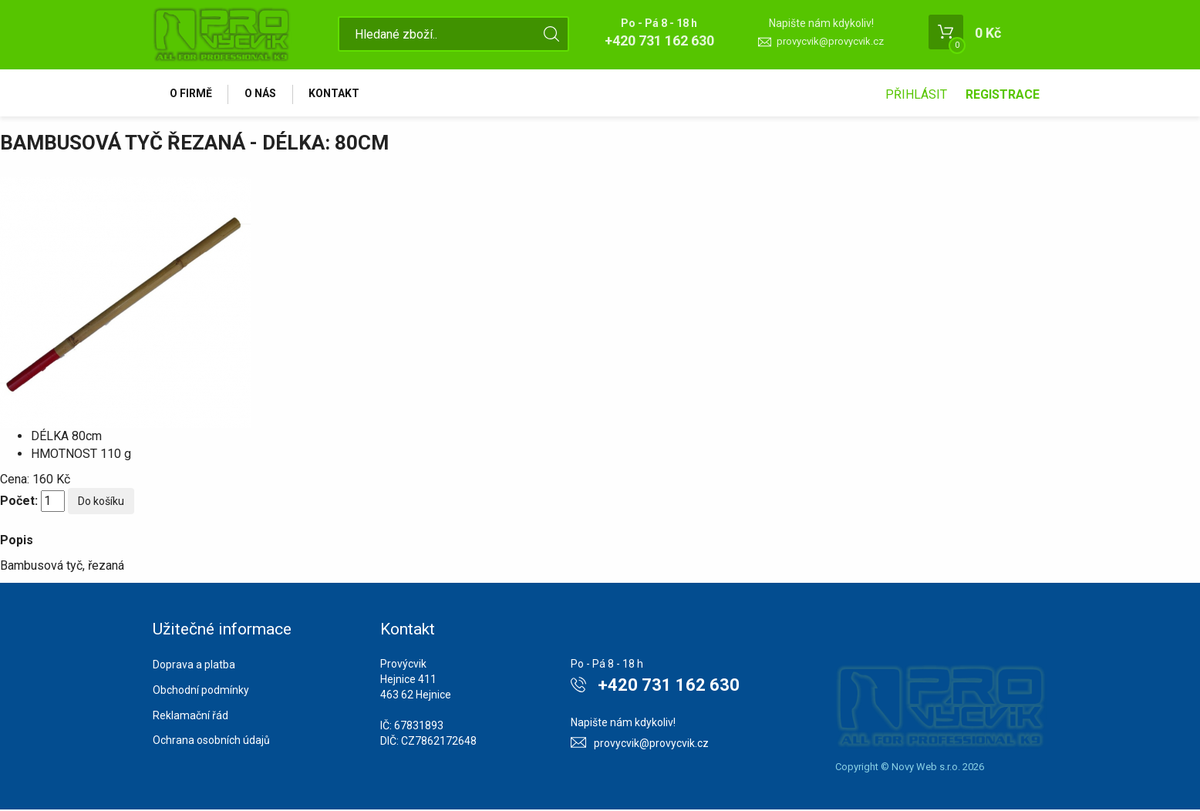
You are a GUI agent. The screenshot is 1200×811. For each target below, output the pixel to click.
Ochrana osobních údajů (211, 742)
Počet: (19, 502)
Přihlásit (916, 94)
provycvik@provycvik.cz (830, 41)
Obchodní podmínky (201, 692)
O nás (263, 94)
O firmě (191, 94)
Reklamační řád (190, 717)
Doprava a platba (194, 667)
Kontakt (339, 94)
